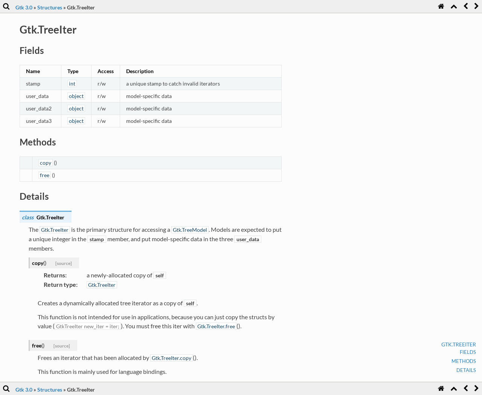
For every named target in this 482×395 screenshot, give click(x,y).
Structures (49, 7)
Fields (468, 352)
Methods (463, 361)
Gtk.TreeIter (458, 344)
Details (466, 370)
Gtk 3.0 (23, 7)
